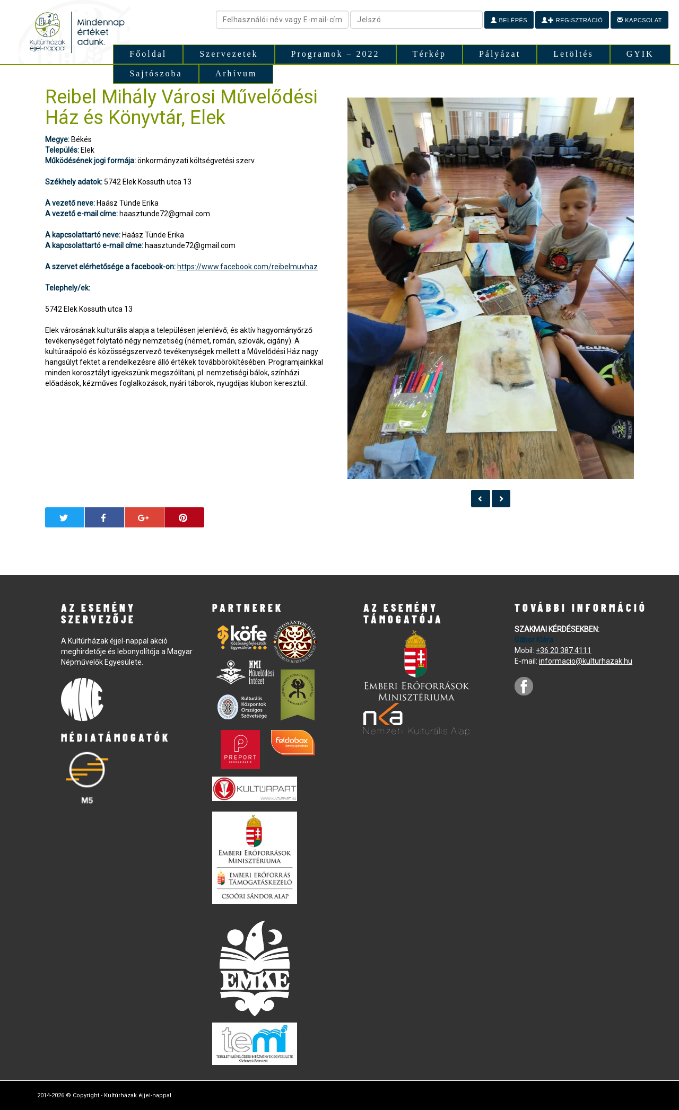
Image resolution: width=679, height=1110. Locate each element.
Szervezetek (228, 53)
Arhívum (236, 73)
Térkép (429, 53)
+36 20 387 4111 (563, 650)
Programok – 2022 (335, 53)
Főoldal (148, 53)
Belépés (509, 20)
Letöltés (573, 53)
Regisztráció (572, 20)
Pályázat (499, 53)
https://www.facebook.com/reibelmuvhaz (247, 266)
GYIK (640, 53)
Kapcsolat (639, 20)
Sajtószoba (155, 73)
